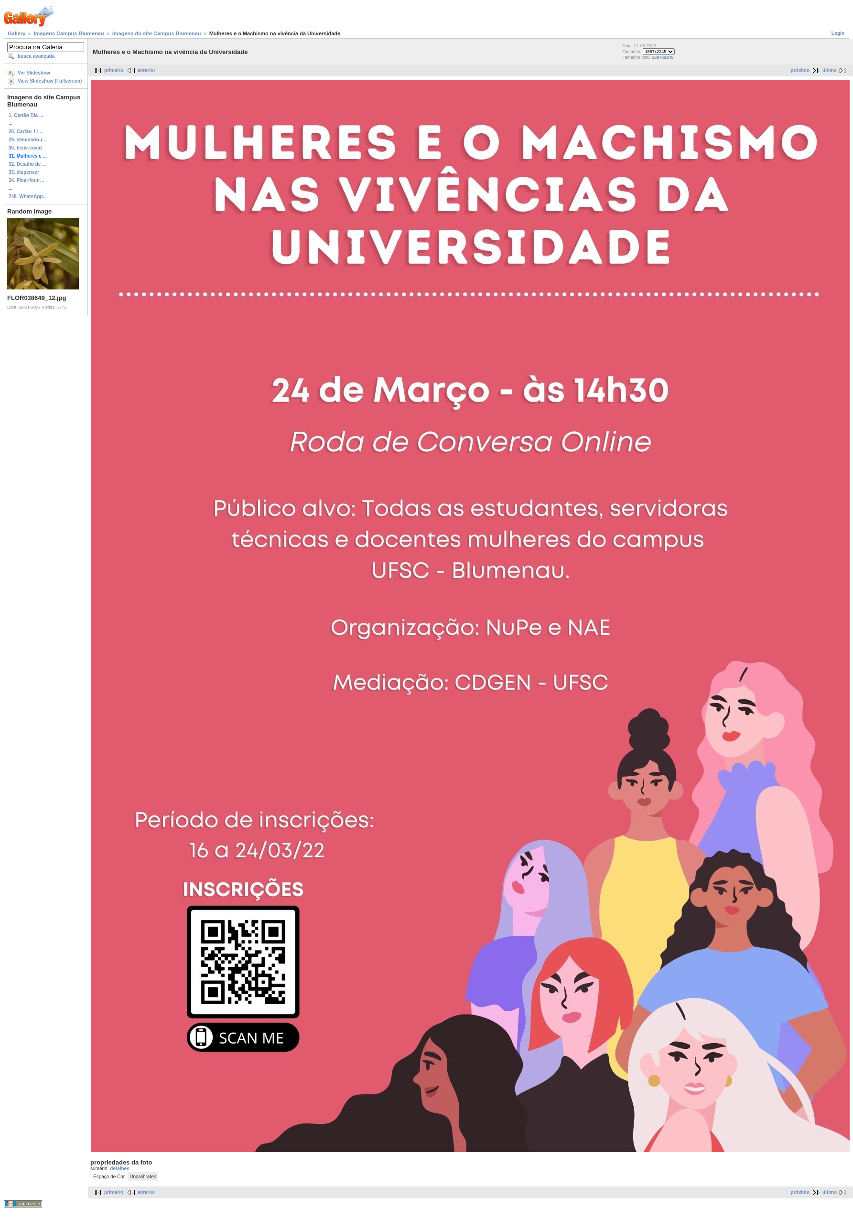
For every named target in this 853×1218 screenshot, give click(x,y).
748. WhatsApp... (28, 196)
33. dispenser (24, 172)
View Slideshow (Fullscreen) (50, 81)
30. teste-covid (25, 147)
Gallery (16, 33)
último (829, 70)
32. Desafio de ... (27, 164)
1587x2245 (662, 57)
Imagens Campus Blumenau (68, 33)
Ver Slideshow (34, 72)
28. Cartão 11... (26, 131)
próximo (800, 70)
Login (837, 33)
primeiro (113, 70)
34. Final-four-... (26, 180)
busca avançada (36, 56)
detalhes (120, 1168)
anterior (146, 70)
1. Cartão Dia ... (26, 115)
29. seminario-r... (27, 139)
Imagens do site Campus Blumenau (156, 33)
